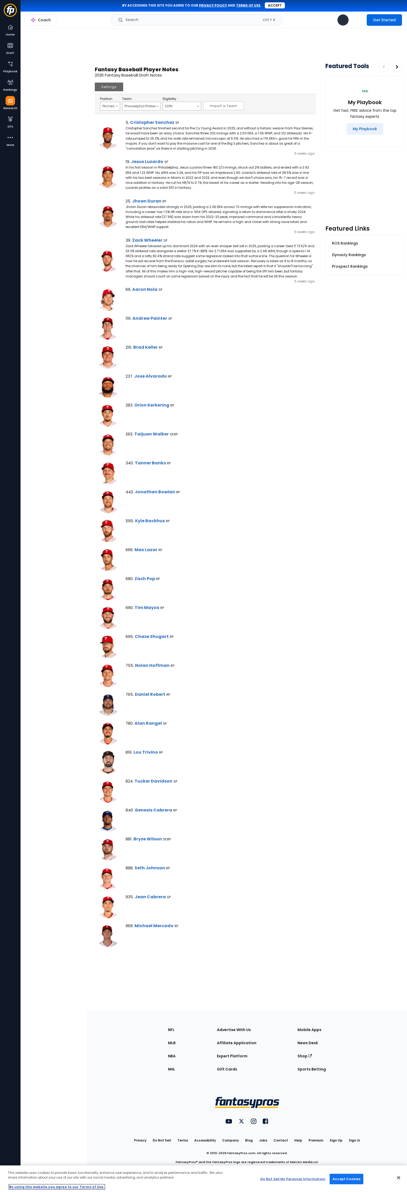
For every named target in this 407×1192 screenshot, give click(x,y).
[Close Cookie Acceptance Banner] (398, 1178)
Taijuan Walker (151, 434)
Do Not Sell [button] (162, 1140)
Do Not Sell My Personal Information (292, 1178)
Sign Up (336, 1140)
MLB (172, 1043)
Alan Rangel (148, 723)
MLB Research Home (47, 22)
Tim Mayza (147, 608)
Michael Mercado (154, 926)
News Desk (307, 1043)
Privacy (140, 1140)
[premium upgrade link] (358, 20)
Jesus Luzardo (147, 162)
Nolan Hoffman (152, 665)
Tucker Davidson (153, 781)
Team (127, 98)
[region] (203, 1178)
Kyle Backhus (150, 521)
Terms (182, 1140)
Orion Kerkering (151, 405)
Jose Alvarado (150, 376)
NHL (171, 1069)
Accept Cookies (346, 1178)
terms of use (248, 5)
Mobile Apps (309, 1029)
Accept (275, 5)
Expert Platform (232, 1056)
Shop (304, 1056)
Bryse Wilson (147, 839)
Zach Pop (145, 579)
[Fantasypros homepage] (10, 13)
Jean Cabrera (150, 897)
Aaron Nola (144, 289)
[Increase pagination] (397, 67)
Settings (109, 87)
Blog (249, 1140)
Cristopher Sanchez (152, 122)
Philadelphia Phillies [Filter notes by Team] (141, 106)
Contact (281, 1140)
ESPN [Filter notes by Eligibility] (182, 106)
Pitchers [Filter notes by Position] (110, 106)
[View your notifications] (343, 20)
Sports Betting (311, 1069)
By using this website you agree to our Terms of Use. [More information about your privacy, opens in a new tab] (57, 1187)
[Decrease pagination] (384, 67)
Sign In (354, 1140)
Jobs (263, 1140)
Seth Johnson (150, 868)
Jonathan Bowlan (155, 492)
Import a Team (223, 106)
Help (298, 1140)
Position (106, 98)
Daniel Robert (150, 694)
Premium (316, 1140)
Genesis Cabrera (153, 810)
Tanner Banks (150, 463)
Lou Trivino (145, 752)
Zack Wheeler (147, 240)
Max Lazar (146, 550)
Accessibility (205, 1140)
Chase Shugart (152, 636)
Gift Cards (227, 1069)
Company (230, 1140)
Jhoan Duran (146, 201)
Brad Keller (145, 347)
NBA (172, 1056)
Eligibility (169, 98)
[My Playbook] (364, 129)
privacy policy (213, 5)
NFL (171, 1029)
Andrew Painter (149, 318)
